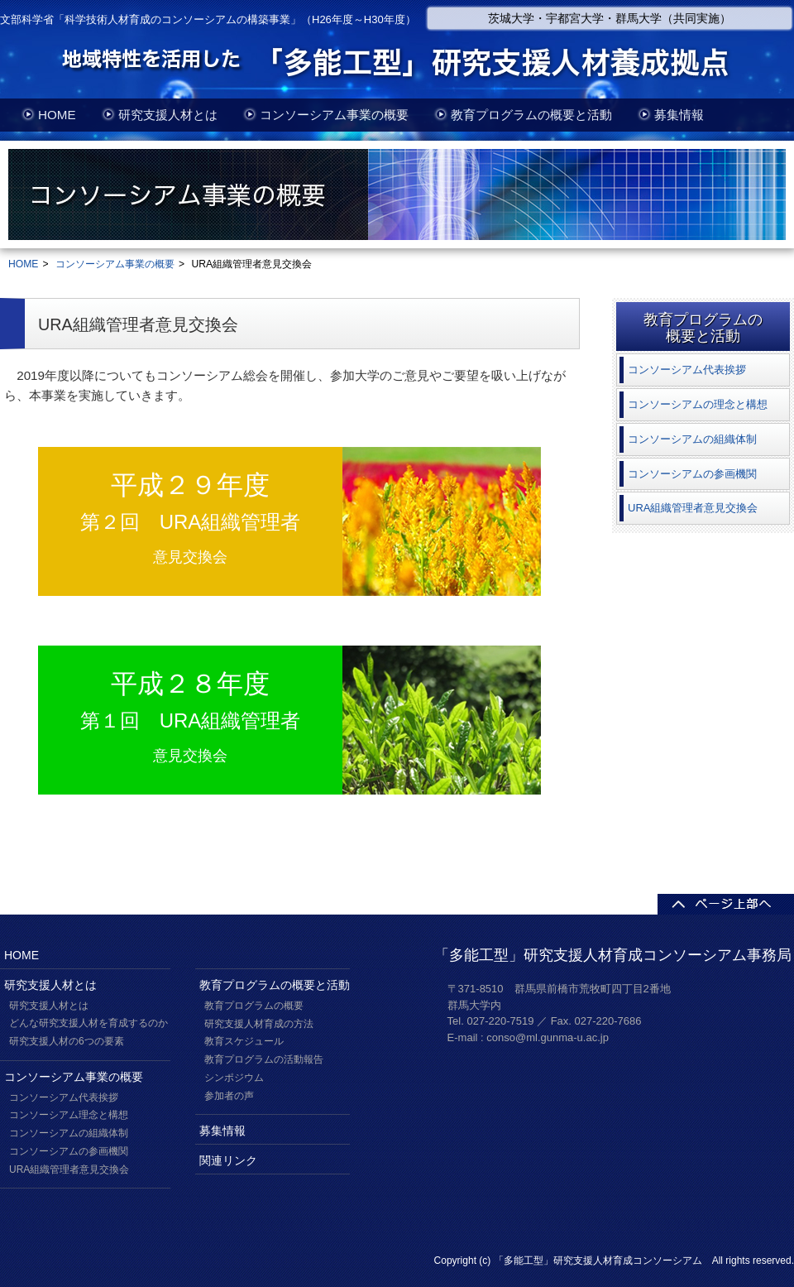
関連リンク (228, 1160)
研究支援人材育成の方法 (258, 1024)
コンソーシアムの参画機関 (68, 1151)
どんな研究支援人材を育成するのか (88, 1023)
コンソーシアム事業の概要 (334, 115)
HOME (57, 115)
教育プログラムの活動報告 (263, 1059)
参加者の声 (229, 1096)
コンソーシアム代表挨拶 (63, 1097)
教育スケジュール (244, 1041)
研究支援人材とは (168, 115)
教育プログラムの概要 (254, 1005)
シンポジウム (234, 1077)
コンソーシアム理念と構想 (68, 1115)
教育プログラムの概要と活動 (531, 115)
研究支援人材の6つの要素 (66, 1041)
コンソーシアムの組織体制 (68, 1133)
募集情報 (679, 115)
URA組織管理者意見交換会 (69, 1169)
